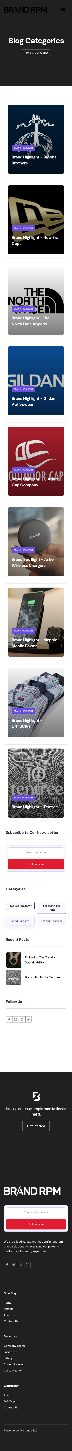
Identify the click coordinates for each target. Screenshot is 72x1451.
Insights (8, 1309)
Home (27, 52)
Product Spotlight (20, 906)
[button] (63, 9)
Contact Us (11, 1321)
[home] (24, 10)
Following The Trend (51, 907)
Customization (13, 1370)
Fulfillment (10, 1352)
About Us (10, 1315)
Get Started (36, 1126)
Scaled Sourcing (14, 1364)
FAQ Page (10, 1401)
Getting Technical (52, 921)
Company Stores (15, 1345)
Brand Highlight (20, 921)
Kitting (8, 1358)
